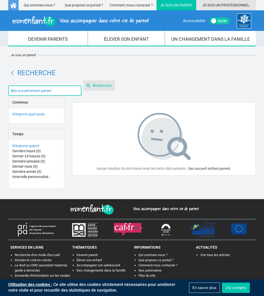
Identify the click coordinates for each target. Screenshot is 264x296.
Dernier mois (25, 166)
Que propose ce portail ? (84, 5)
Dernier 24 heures (29, 156)
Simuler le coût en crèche (33, 260)
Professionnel (235, 5)
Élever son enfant (89, 260)
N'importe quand (25, 146)
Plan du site (146, 275)
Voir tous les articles (215, 255)
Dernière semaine (28, 161)
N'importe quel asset (28, 114)
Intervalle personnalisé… (31, 177)
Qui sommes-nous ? (39, 5)
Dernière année (27, 172)
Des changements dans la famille (101, 270)
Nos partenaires (150, 270)
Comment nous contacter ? (131, 5)
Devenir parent (87, 255)
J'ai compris (235, 287)
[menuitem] (48, 38)
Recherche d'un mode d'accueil (37, 255)
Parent (185, 5)
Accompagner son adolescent (98, 265)
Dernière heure (26, 151)
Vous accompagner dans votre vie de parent (165, 208)
